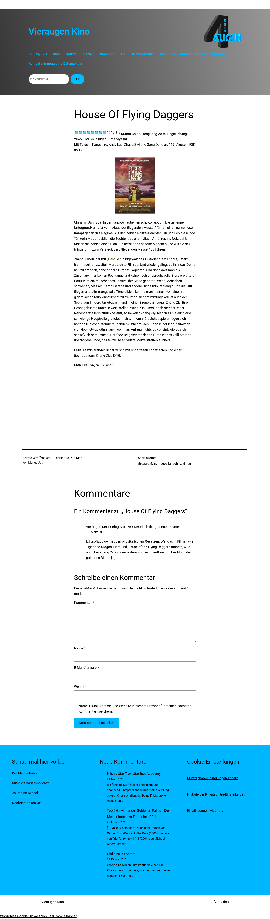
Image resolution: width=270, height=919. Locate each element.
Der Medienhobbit (25, 773)
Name (79, 648)
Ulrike (111, 854)
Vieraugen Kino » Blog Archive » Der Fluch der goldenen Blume (132, 527)
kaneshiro (174, 463)
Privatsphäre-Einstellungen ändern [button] (212, 778)
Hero (111, 259)
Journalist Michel (25, 793)
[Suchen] (77, 79)
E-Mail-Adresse (86, 668)
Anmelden (221, 902)
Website (80, 687)
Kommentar (84, 602)
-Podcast (30, 783)
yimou (187, 463)
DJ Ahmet (128, 854)
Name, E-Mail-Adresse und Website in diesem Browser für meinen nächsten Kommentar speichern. (135, 708)
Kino (79, 458)
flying (153, 463)
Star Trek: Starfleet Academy (139, 774)
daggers (143, 463)
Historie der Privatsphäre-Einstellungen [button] (216, 794)
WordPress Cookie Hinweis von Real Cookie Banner (38, 916)
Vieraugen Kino (59, 31)
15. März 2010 (95, 532)
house (163, 463)
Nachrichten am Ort (26, 803)
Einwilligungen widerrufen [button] (206, 810)
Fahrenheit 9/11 (145, 817)
